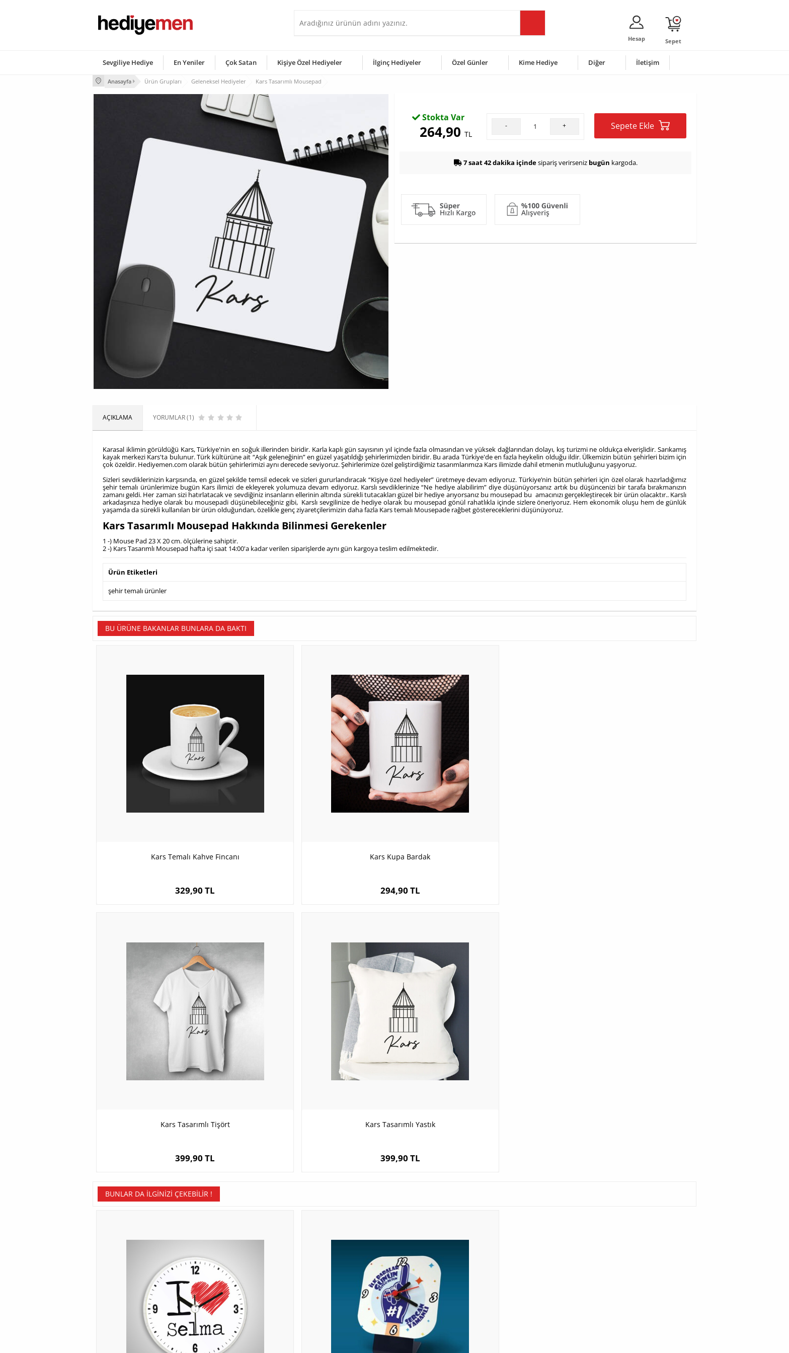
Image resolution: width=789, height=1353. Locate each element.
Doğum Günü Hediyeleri (433, 1237)
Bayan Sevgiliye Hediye (331, 1282)
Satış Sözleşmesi (121, 1252)
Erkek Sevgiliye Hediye (330, 1267)
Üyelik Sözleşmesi (123, 1237)
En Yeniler (189, 62)
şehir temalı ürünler (137, 588)
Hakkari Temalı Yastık (470, 1035)
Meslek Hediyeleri (223, 1297)
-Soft (341, 1340)
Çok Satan (241, 62)
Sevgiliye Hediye (128, 62)
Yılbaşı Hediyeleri (424, 1252)
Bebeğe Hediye (521, 1267)
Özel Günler (470, 62)
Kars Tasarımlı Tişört (470, 799)
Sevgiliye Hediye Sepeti (331, 1237)
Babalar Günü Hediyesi (432, 1297)
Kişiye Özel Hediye (224, 1222)
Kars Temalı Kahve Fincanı (168, 799)
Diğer (596, 62)
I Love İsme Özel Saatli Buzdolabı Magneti (168, 1040)
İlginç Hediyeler (397, 62)
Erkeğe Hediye (520, 1222)
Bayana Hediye (521, 1237)
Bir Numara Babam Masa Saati (319, 1035)
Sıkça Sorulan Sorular (127, 1297)
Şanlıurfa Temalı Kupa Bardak (621, 1035)
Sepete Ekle (640, 217)
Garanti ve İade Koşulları (132, 1267)
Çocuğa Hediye (521, 1252)
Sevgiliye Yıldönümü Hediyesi (339, 1297)
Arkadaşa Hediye (524, 1282)
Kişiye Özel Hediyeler (309, 62)
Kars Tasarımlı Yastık (621, 799)
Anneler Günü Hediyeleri (434, 1267)
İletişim (647, 62)
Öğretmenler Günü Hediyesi (439, 1282)
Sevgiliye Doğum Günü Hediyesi (343, 1252)
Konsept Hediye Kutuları (332, 1222)
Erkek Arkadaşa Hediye (230, 1237)
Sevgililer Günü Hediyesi (433, 1222)
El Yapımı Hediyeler (225, 1267)
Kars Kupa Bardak (319, 799)
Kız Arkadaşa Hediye (227, 1252)
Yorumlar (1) (676, 113)
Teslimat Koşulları (122, 1222)
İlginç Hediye (518, 1297)
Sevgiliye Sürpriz (221, 1282)
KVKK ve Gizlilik (118, 1282)
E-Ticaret (363, 1340)
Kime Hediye (538, 62)
